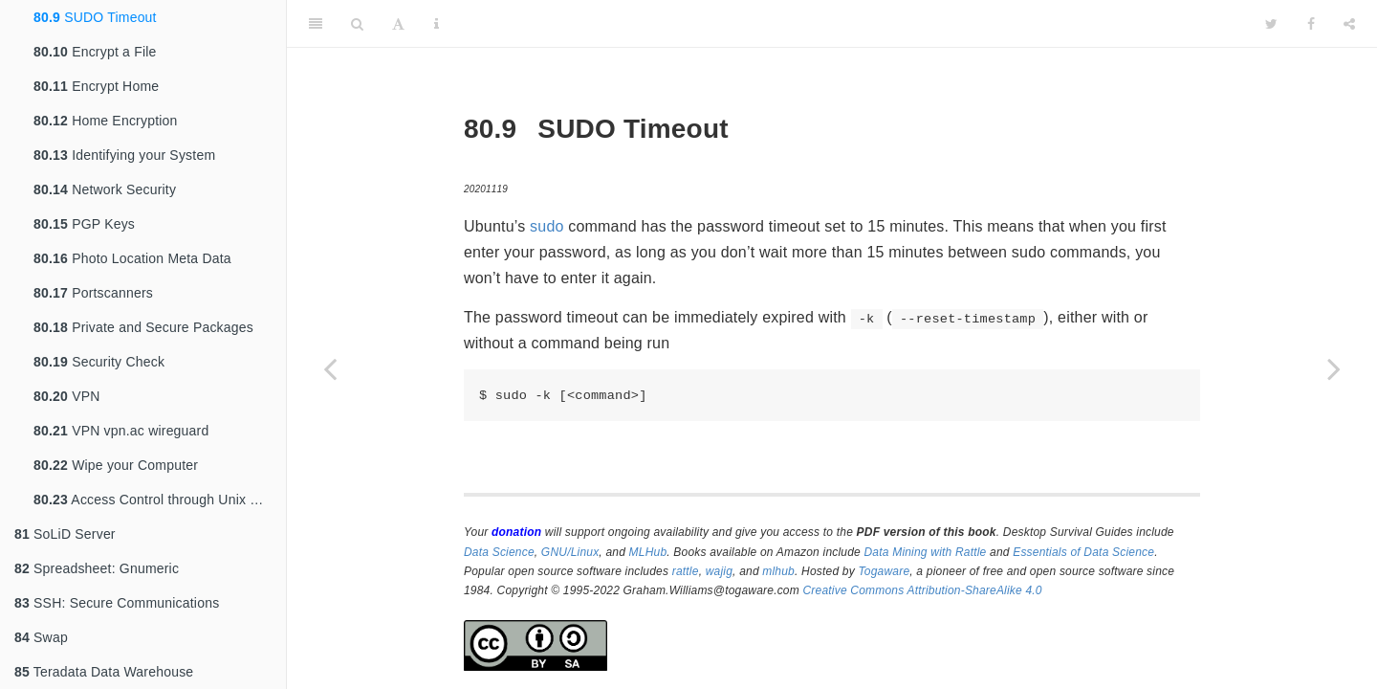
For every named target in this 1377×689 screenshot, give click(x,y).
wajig (719, 571)
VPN (66, 396)
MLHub (648, 552)
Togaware (883, 571)
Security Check (98, 361)
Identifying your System (124, 155)
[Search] (357, 24)
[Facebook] (1311, 24)
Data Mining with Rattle (925, 552)
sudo (547, 226)
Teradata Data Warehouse (103, 671)
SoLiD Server (65, 534)
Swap (41, 637)
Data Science (499, 552)
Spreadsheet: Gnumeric (96, 568)
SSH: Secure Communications (116, 603)
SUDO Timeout (95, 17)
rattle (685, 571)
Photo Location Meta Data (132, 258)
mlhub (778, 571)
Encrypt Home (96, 86)
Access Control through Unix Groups (159, 499)
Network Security (104, 189)
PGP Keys (84, 224)
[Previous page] (330, 368)
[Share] (1349, 24)
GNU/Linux (570, 552)
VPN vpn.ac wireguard (120, 430)
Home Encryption (105, 120)
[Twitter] (1271, 24)
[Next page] (1334, 368)
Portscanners (93, 292)
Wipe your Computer (115, 465)
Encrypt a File (95, 51)
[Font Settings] (398, 24)
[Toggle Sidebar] (316, 24)
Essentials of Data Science (1083, 552)
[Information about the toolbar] (436, 24)
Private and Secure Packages (143, 327)
